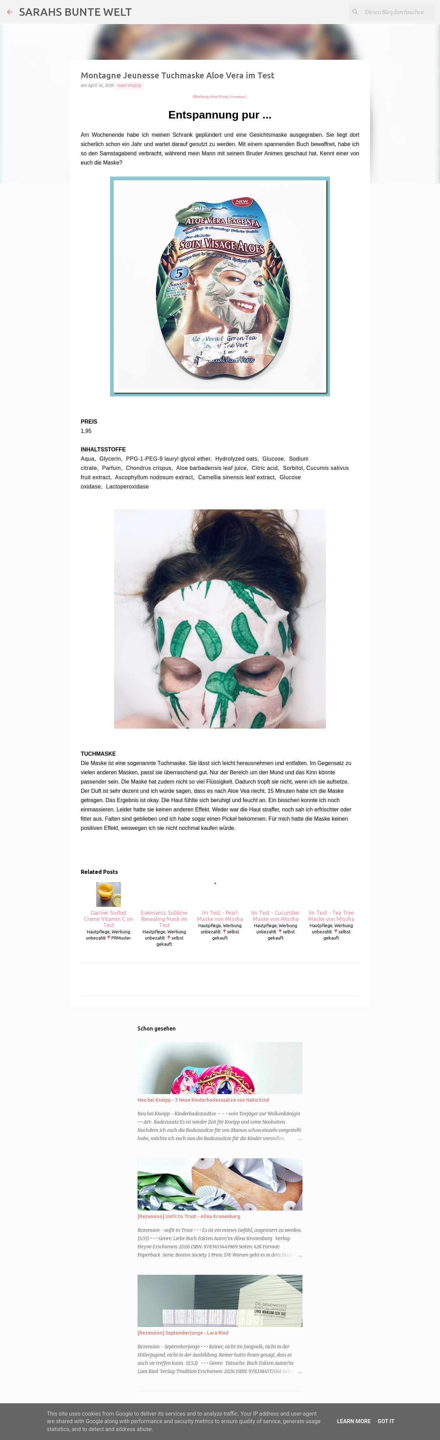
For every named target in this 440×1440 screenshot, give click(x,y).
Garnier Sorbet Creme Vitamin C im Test (108, 905)
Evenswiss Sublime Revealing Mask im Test (164, 905)
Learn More (354, 1421)
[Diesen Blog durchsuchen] (398, 12)
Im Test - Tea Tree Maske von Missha (331, 902)
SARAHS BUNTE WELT (75, 11)
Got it (385, 1421)
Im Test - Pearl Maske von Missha (220, 902)
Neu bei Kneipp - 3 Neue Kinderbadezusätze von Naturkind (203, 1100)
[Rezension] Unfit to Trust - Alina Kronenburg (189, 1216)
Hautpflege (129, 85)
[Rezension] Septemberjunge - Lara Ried (183, 1333)
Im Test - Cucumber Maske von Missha (275, 902)
